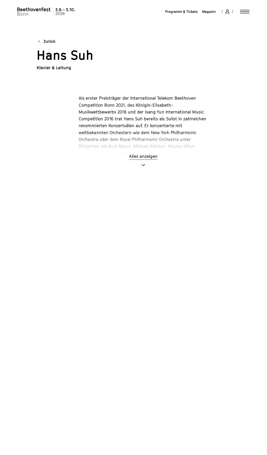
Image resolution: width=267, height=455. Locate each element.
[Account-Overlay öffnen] (227, 11)
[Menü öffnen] (245, 11)
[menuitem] (181, 11)
